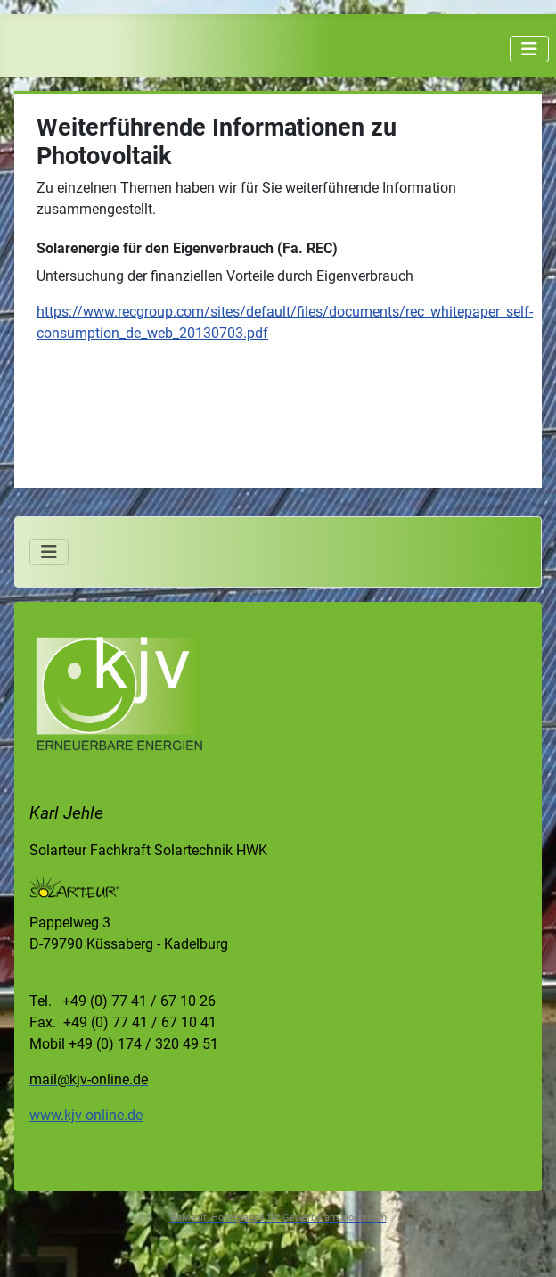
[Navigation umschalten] (529, 49)
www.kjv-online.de (86, 1115)
